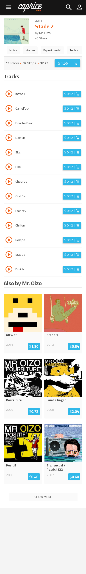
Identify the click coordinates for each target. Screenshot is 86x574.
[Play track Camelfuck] (9, 109)
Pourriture (14, 400)
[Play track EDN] (9, 167)
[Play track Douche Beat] (9, 124)
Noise (13, 50)
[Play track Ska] (9, 153)
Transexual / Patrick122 (56, 467)
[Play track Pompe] (9, 241)
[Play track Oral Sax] (9, 197)
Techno (75, 50)
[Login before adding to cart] (67, 63)
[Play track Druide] (9, 270)
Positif (11, 465)
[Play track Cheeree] (9, 182)
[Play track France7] (9, 211)
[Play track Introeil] (9, 94)
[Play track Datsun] (9, 138)
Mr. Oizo (45, 33)
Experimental (52, 50)
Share (41, 38)
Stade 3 (52, 335)
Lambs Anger (56, 400)
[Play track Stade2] (9, 255)
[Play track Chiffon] (9, 226)
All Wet (11, 335)
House (30, 50)
